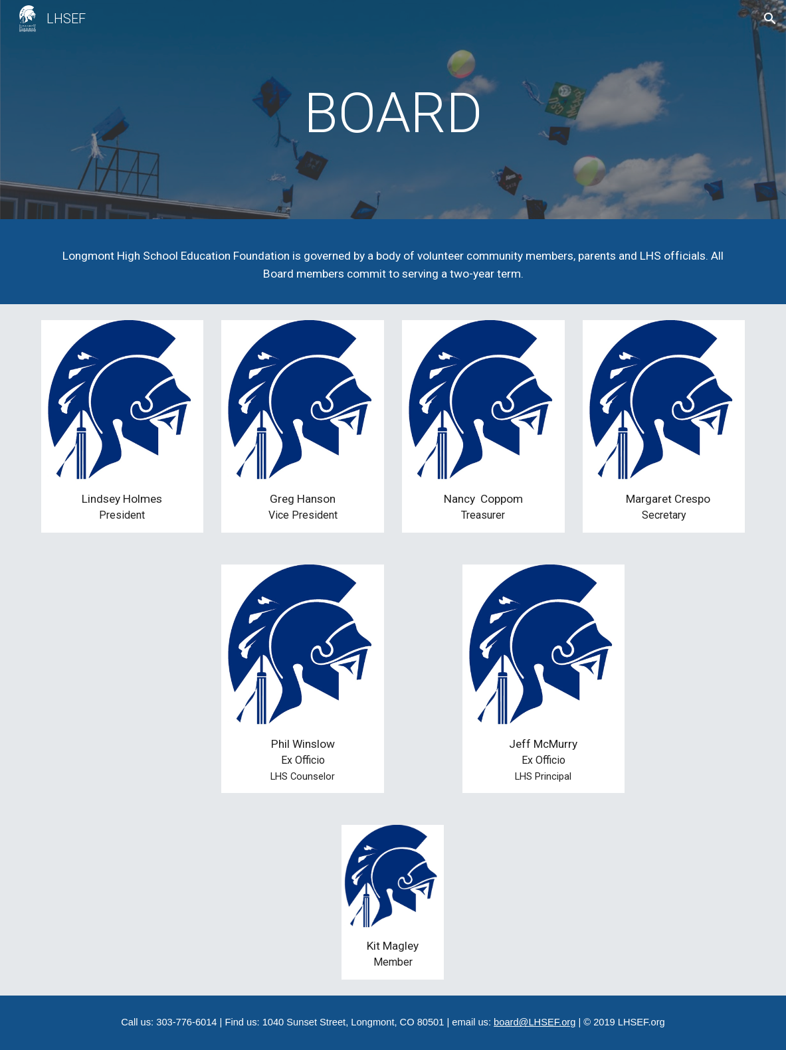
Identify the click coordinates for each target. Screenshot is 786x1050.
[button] (770, 19)
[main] (393, 113)
